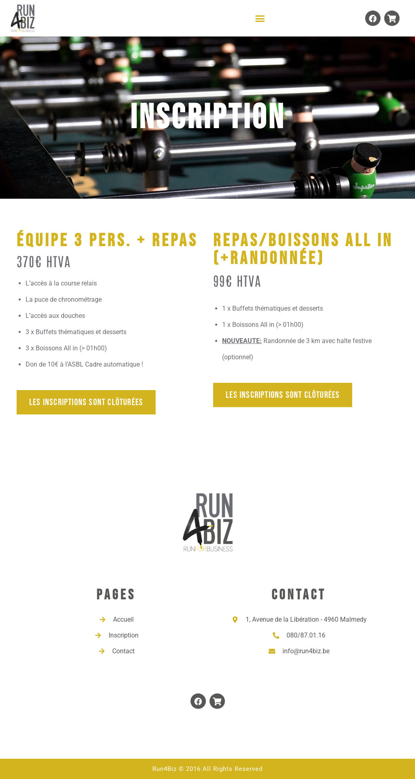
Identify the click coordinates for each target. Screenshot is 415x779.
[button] (260, 18)
